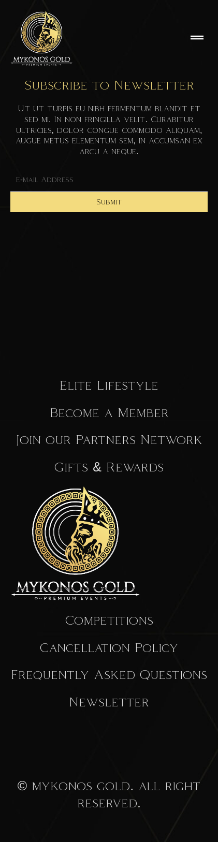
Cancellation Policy (109, 647)
